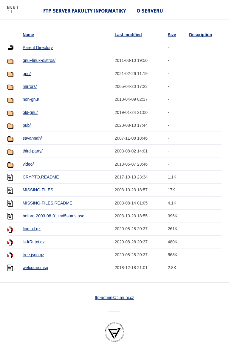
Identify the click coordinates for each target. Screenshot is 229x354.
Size (172, 34)
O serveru (150, 10)
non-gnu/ (31, 99)
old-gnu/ (30, 112)
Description (200, 34)
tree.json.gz (33, 254)
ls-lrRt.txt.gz (34, 241)
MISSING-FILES (38, 189)
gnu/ (27, 73)
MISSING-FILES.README (47, 203)
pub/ (27, 125)
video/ (28, 164)
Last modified (128, 34)
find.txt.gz (32, 228)
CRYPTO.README (41, 177)
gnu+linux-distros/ (39, 60)
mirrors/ (30, 86)
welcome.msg (35, 267)
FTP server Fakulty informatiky (84, 10)
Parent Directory (38, 47)
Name (28, 34)
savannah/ (32, 138)
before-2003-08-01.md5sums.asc (53, 215)
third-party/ (33, 151)
